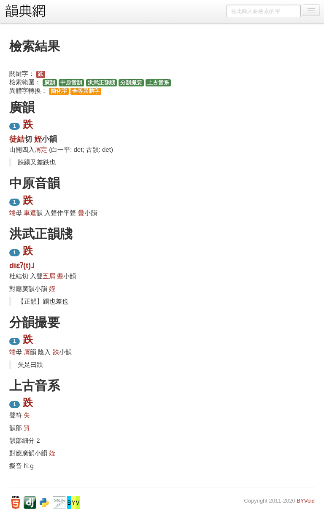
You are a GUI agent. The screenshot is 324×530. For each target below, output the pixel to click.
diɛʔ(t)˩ (21, 265)
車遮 (30, 212)
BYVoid (306, 501)
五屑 (49, 276)
